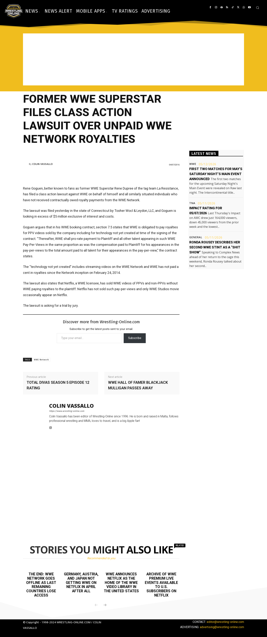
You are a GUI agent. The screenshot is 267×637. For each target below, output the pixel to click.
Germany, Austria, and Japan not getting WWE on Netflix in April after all (81, 582)
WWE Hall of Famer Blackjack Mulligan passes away (138, 385)
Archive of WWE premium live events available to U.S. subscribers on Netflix (161, 584)
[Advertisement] (133, 59)
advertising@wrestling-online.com (222, 626)
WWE (192, 164)
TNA (192, 203)
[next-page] (105, 604)
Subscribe (134, 338)
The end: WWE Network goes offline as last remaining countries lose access (41, 584)
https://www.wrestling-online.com (66, 411)
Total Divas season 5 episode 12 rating (58, 385)
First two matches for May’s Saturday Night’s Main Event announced (215, 174)
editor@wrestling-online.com (225, 621)
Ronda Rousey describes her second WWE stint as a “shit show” (214, 247)
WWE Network (41, 360)
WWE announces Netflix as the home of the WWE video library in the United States (121, 582)
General (195, 237)
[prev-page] (96, 604)
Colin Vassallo (42, 164)
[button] (258, 8)
